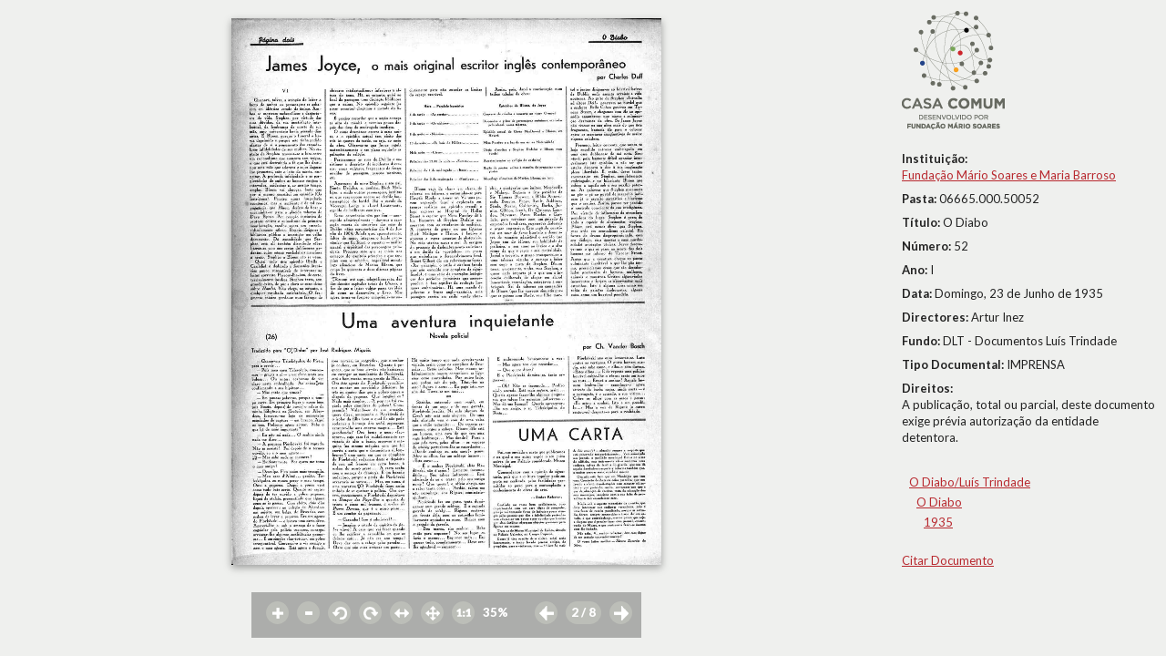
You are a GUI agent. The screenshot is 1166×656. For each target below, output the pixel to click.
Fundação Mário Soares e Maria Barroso (1009, 175)
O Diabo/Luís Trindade (969, 482)
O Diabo (939, 502)
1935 (938, 522)
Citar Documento (948, 560)
